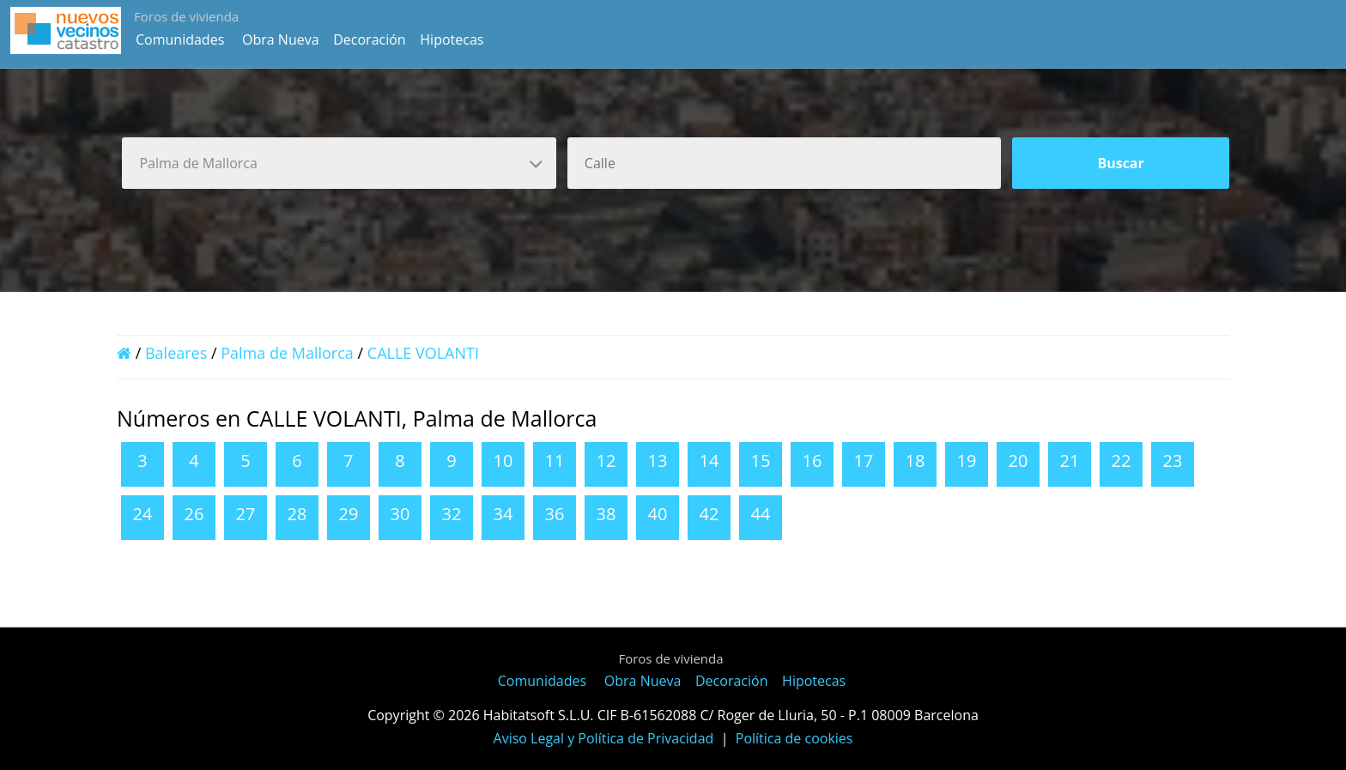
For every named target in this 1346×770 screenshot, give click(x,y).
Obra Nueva (280, 39)
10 (503, 460)
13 (658, 460)
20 (1018, 460)
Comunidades (180, 39)
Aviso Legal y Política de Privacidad (604, 738)
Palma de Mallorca (287, 353)
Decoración (369, 39)
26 (194, 513)
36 (555, 513)
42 (709, 513)
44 (761, 513)
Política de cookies (794, 738)
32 (452, 513)
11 (555, 460)
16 (812, 460)
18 (915, 460)
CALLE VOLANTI (423, 353)
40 (658, 513)
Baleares (176, 353)
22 (1121, 460)
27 (246, 513)
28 (297, 513)
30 (400, 513)
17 (864, 460)
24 (143, 513)
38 (606, 513)
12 (606, 460)
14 (709, 460)
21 (1070, 460)
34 (503, 513)
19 (967, 460)
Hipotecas (451, 39)
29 (349, 513)
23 (1173, 460)
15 (761, 460)
